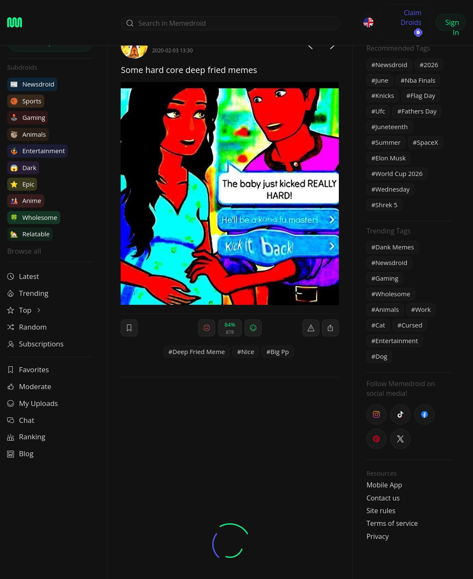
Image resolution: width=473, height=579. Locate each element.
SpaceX (427, 142)
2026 (431, 64)
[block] (330, 327)
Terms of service (392, 523)
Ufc (380, 111)
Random (27, 327)
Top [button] (24, 310)
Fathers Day (418, 111)
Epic (22, 184)
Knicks (385, 95)
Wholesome (33, 217)
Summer (388, 142)
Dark (23, 167)
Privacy (377, 536)
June (382, 80)
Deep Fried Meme (199, 351)
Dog (381, 356)
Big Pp (279, 351)
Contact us (383, 498)
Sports (25, 101)
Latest (23, 276)
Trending (28, 293)
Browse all (24, 251)
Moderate (29, 386)
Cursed (411, 325)
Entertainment (37, 150)
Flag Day (423, 95)
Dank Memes (395, 247)
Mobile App (384, 485)
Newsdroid (32, 84)
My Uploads (32, 403)
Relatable (30, 234)
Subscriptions (35, 344)
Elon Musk (391, 158)
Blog (20, 453)
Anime (25, 200)
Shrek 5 (386, 204)
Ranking (26, 436)
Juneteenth (392, 126)
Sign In (452, 24)
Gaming (27, 117)
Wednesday (393, 189)
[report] (311, 327)
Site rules (380, 510)
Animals (28, 134)
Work (423, 309)
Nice (247, 351)
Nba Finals (420, 80)
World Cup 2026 (399, 173)
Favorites (28, 369)
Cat (380, 325)
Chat (20, 420)
